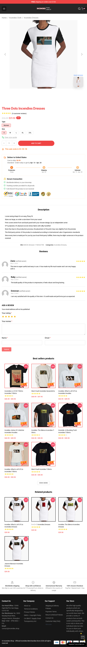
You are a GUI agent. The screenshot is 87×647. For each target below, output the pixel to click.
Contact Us (49, 618)
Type (3, 122)
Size (3, 129)
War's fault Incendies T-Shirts (41, 469)
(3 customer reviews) (19, 113)
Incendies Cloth (15, 18)
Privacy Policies (29, 612)
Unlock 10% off (83, 637)
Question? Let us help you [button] (76, 644)
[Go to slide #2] (49, 94)
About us (27, 606)
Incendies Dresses (31, 18)
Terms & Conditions (31, 609)
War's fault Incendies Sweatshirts (43, 391)
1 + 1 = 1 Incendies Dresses (40, 524)
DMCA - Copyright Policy (32, 615)
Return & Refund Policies (54, 615)
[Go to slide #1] (37, 94)
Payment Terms (51, 612)
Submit (6, 349)
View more (43, 483)
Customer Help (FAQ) (53, 621)
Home (4, 18)
